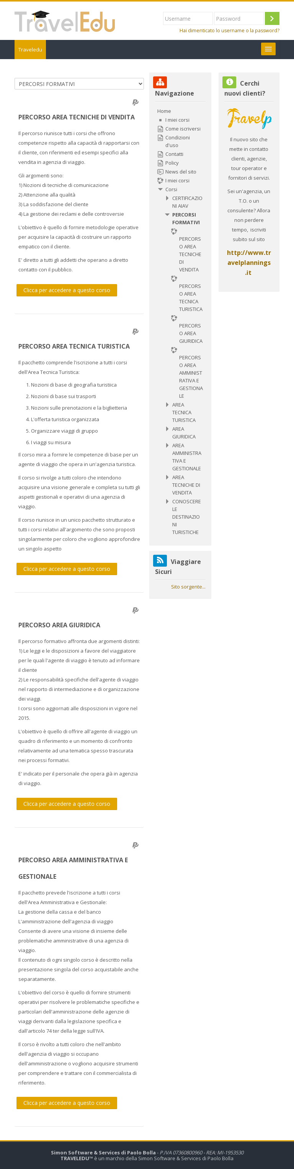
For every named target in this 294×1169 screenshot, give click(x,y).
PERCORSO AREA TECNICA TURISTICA (74, 346)
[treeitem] (180, 321)
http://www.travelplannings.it (249, 262)
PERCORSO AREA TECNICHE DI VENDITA (76, 117)
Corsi (171, 189)
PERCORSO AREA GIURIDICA (59, 625)
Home (164, 110)
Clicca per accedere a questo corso (66, 290)
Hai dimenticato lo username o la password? (229, 30)
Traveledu (30, 49)
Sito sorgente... (188, 586)
